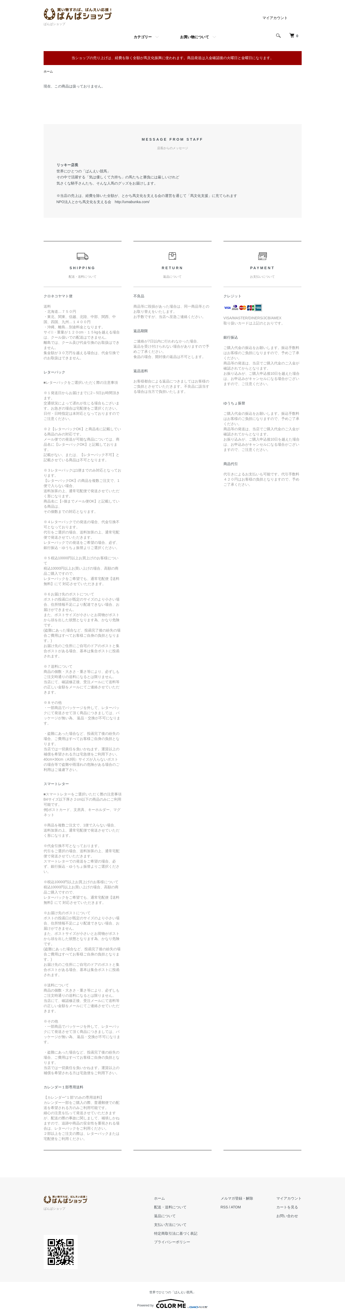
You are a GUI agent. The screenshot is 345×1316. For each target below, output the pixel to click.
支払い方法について (170, 1225)
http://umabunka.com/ (132, 202)
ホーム (48, 71)
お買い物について (194, 37)
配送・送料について (170, 1207)
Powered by (172, 1303)
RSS (224, 1207)
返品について (165, 1216)
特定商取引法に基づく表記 (175, 1233)
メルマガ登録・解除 (237, 1198)
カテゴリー (143, 37)
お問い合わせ (287, 1216)
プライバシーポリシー (172, 1242)
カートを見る (287, 1207)
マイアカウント (275, 18)
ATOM (236, 1207)
